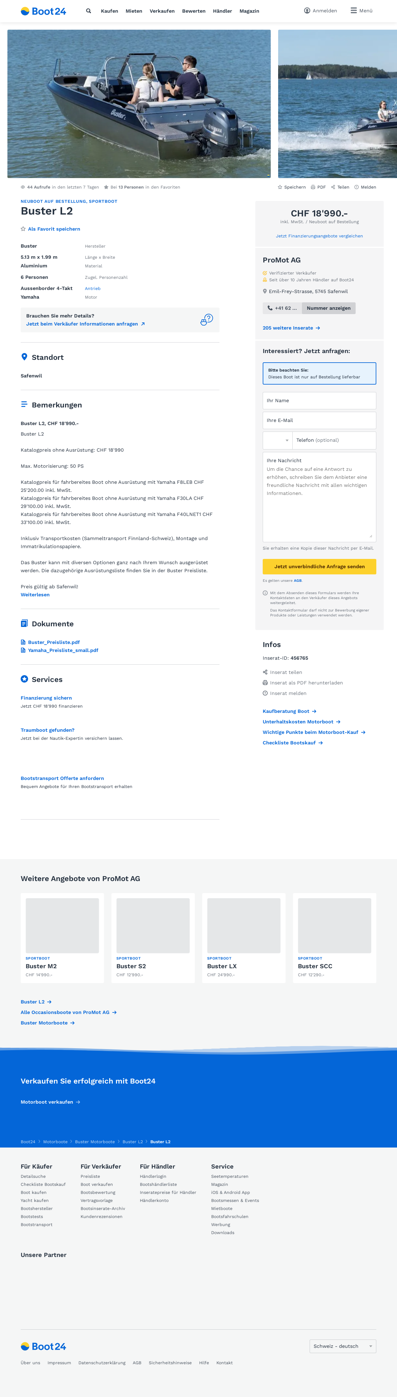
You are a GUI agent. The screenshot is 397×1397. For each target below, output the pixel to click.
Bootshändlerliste (158, 1184)
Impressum (59, 1362)
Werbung (220, 1224)
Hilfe (204, 1362)
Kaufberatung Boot (286, 711)
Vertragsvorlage (97, 1200)
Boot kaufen (34, 1192)
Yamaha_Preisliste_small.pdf (59, 650)
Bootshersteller (37, 1208)
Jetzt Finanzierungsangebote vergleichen (319, 235)
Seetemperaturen (230, 1176)
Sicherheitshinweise (170, 1362)
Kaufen (109, 11)
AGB (298, 580)
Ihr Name (278, 400)
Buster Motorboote (44, 1023)
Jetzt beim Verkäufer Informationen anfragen (82, 324)
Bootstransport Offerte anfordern (62, 778)
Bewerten (194, 11)
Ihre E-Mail (280, 420)
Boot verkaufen (97, 1184)
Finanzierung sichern (46, 698)
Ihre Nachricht (284, 460)
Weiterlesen (35, 595)
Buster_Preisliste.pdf (50, 642)
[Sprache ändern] (343, 1346)
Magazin (249, 11)
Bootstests (32, 1216)
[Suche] (90, 11)
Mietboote (221, 1208)
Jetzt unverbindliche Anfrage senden (319, 566)
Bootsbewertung (98, 1192)
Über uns (30, 1362)
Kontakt (224, 1362)
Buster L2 (32, 1002)
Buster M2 (41, 966)
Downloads (222, 1232)
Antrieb (93, 288)
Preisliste (90, 1176)
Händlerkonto (154, 1200)
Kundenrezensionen (102, 1216)
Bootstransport (36, 1224)
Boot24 (28, 1141)
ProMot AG (282, 260)
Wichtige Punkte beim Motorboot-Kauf (310, 732)
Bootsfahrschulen (230, 1216)
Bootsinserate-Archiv (103, 1208)
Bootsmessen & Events (235, 1200)
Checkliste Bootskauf (289, 743)
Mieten (134, 11)
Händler (222, 11)
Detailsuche (33, 1176)
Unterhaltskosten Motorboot (298, 722)
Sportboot (103, 201)
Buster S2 (131, 966)
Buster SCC (315, 966)
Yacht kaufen (35, 1200)
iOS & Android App (230, 1192)
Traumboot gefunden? (47, 730)
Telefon (317, 440)
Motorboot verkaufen (47, 1102)
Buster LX (222, 966)
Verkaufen (162, 11)
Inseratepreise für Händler (168, 1192)
